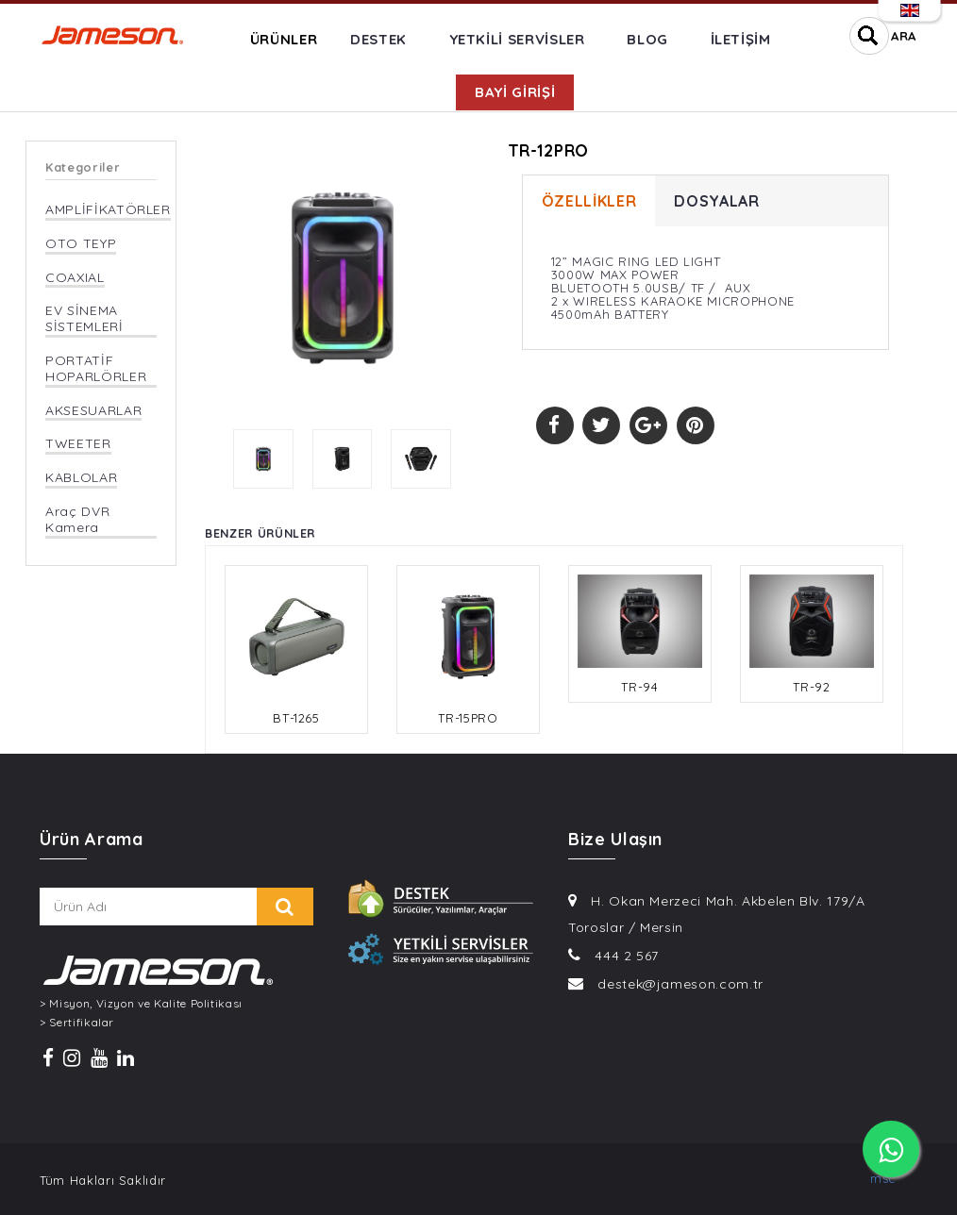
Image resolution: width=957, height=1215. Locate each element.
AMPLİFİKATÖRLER (108, 210)
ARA (903, 35)
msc (883, 1178)
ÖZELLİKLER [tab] (589, 200)
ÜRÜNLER (284, 39)
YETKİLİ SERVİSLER (517, 39)
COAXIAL (75, 278)
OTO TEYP (80, 244)
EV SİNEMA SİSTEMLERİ (84, 319)
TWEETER (78, 444)
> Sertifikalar (77, 1022)
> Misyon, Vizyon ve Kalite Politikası (141, 1003)
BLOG (647, 39)
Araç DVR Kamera (77, 520)
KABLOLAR (81, 478)
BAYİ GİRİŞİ (515, 92)
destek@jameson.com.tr (680, 983)
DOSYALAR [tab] (716, 200)
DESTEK (378, 39)
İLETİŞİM (741, 39)
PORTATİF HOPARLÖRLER (95, 369)
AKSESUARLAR (93, 411)
